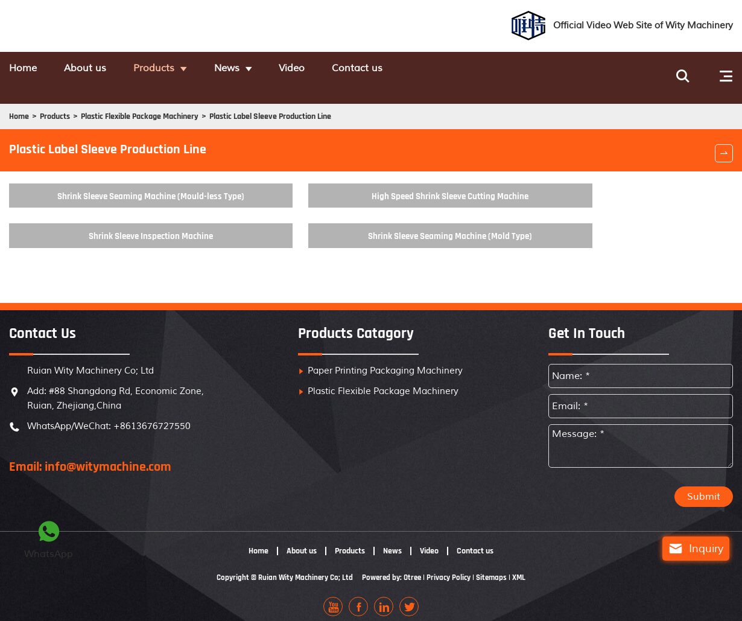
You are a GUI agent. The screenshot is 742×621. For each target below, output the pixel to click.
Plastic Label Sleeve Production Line (339, 105)
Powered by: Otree (391, 570)
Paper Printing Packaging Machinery (385, 363)
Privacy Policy (452, 570)
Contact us (452, 69)
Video (368, 69)
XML (526, 570)
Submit (703, 489)
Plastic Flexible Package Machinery (173, 105)
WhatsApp (48, 538)
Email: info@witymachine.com (90, 459)
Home (24, 69)
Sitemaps (497, 570)
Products (193, 69)
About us (106, 69)
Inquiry (684, 549)
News (284, 69)
